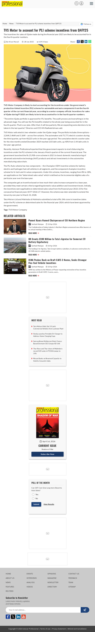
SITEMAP (72, 587)
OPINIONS (52, 574)
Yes (37, 494)
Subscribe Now (47, 454)
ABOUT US (10, 578)
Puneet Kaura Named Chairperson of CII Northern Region (56, 220)
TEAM (70, 582)
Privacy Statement (59, 629)
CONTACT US (73, 574)
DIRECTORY (52, 587)
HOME (8, 574)
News (11, 24)
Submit (36, 504)
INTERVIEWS (32, 578)
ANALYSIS (31, 582)
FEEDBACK (72, 578)
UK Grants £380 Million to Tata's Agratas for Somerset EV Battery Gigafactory (56, 240)
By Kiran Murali (11, 42)
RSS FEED (9, 591)
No (37, 498)
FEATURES (10, 587)
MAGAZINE (52, 578)
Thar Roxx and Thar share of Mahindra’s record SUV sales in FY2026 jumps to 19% (48, 351)
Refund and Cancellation (77, 629)
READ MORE (33, 233)
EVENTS (30, 574)
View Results (49, 504)
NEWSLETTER (53, 582)
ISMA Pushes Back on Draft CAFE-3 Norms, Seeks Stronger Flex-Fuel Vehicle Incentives (57, 261)
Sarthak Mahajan (36, 224)
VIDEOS (30, 587)
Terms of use (45, 629)
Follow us (85, 24)
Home (5, 24)
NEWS (8, 582)
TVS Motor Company (18, 209)
